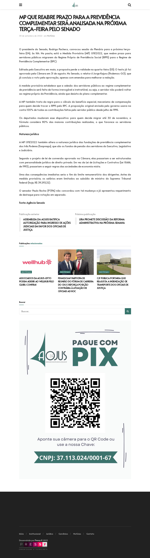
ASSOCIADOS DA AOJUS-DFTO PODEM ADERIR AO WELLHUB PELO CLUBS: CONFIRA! (36, 281)
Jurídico (49, 533)
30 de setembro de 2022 (30, 35)
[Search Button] (128, 311)
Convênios (63, 533)
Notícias (51, 35)
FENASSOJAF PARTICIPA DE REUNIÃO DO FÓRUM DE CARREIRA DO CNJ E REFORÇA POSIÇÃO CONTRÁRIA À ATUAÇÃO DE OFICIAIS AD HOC (76, 284)
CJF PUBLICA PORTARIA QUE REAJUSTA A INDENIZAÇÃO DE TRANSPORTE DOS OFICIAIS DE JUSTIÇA (112, 282)
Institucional (35, 533)
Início (21, 533)
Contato (90, 533)
